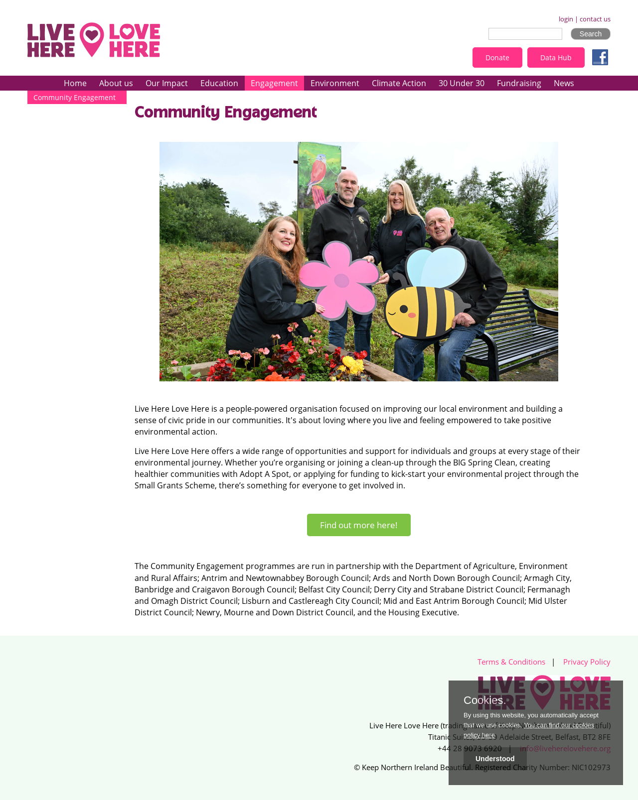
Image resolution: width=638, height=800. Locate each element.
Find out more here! (359, 525)
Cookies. (485, 700)
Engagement (274, 83)
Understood (495, 759)
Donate (497, 57)
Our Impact (167, 83)
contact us (595, 19)
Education (219, 83)
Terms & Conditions (511, 662)
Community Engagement (74, 97)
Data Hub (556, 57)
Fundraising (519, 83)
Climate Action (399, 83)
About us (116, 83)
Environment (335, 83)
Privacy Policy (587, 662)
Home (75, 83)
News (564, 83)
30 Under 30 (461, 83)
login (566, 19)
